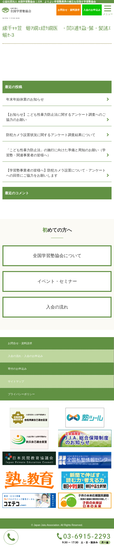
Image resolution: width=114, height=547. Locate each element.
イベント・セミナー (57, 281)
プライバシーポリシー (21, 394)
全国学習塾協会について (57, 255)
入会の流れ (57, 307)
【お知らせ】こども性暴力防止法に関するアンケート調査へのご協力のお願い (56, 117)
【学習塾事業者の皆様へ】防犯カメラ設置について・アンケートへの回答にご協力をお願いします (56, 172)
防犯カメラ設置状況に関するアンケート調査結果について (50, 135)
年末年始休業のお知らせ (25, 99)
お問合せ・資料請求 (69, 10)
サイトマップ (16, 381)
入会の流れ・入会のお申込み (25, 355)
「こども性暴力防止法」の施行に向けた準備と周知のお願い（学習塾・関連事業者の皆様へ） (56, 152)
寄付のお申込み (17, 368)
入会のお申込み (92, 10)
